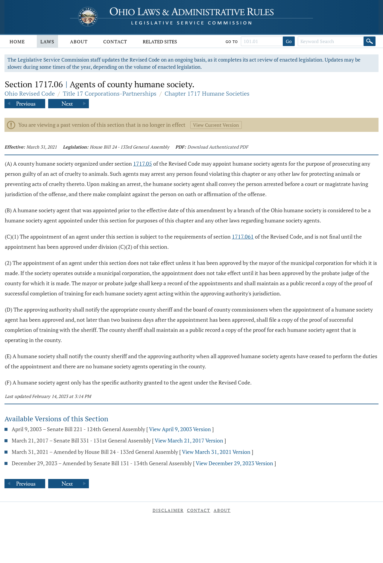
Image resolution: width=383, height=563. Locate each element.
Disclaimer (168, 510)
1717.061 (243, 236)
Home (17, 41)
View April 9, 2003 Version (180, 429)
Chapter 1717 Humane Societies (207, 93)
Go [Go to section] (289, 41)
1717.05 (142, 163)
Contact (115, 41)
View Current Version (216, 125)
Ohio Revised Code (29, 93)
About (79, 41)
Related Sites (160, 41)
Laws (47, 41)
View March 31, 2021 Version (216, 451)
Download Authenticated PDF (217, 147)
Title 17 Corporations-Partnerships (109, 93)
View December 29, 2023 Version (234, 463)
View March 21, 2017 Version (189, 440)
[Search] (370, 41)
